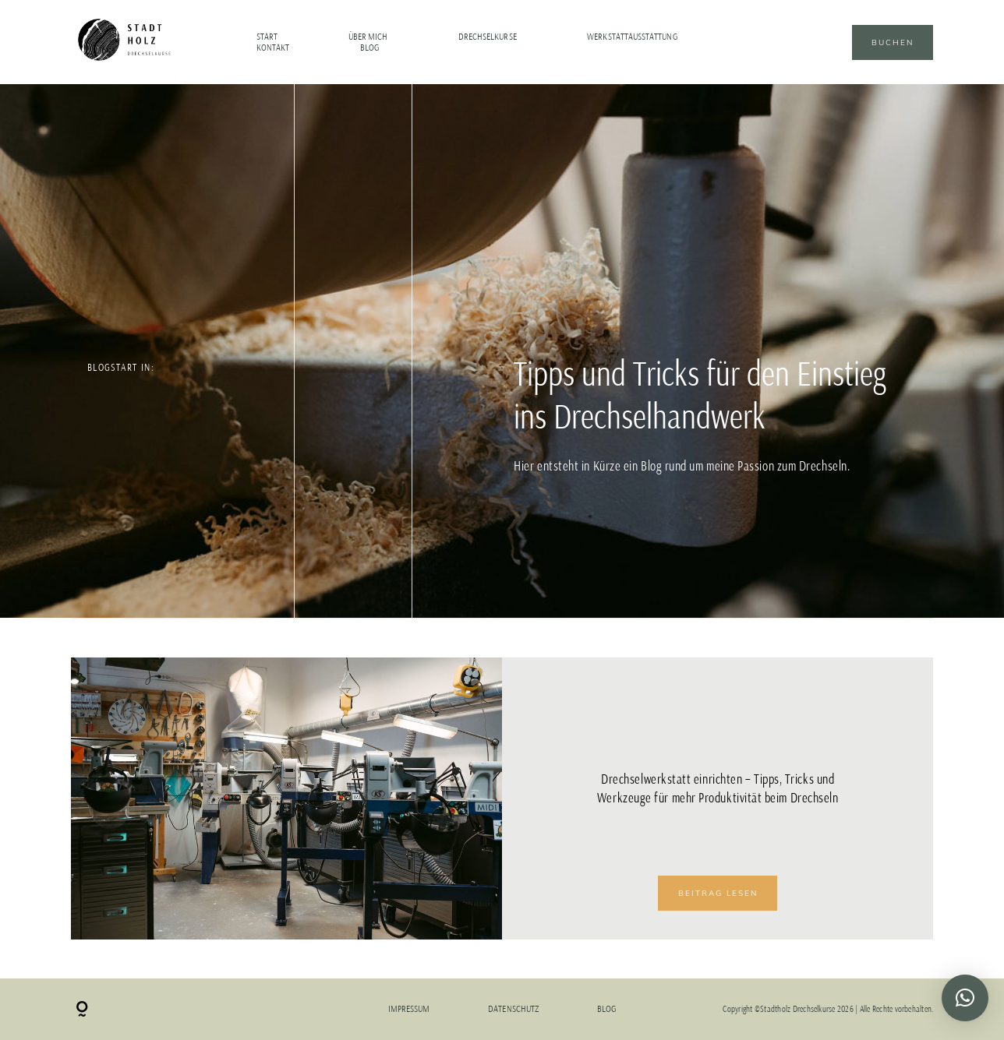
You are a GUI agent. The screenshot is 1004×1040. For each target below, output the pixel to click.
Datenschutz (513, 1009)
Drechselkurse (487, 36)
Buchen (892, 42)
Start (267, 36)
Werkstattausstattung (632, 36)
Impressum (409, 1009)
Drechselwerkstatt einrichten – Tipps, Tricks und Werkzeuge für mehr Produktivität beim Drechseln (718, 788)
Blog (369, 47)
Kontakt (272, 47)
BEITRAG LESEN (718, 893)
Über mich (368, 36)
